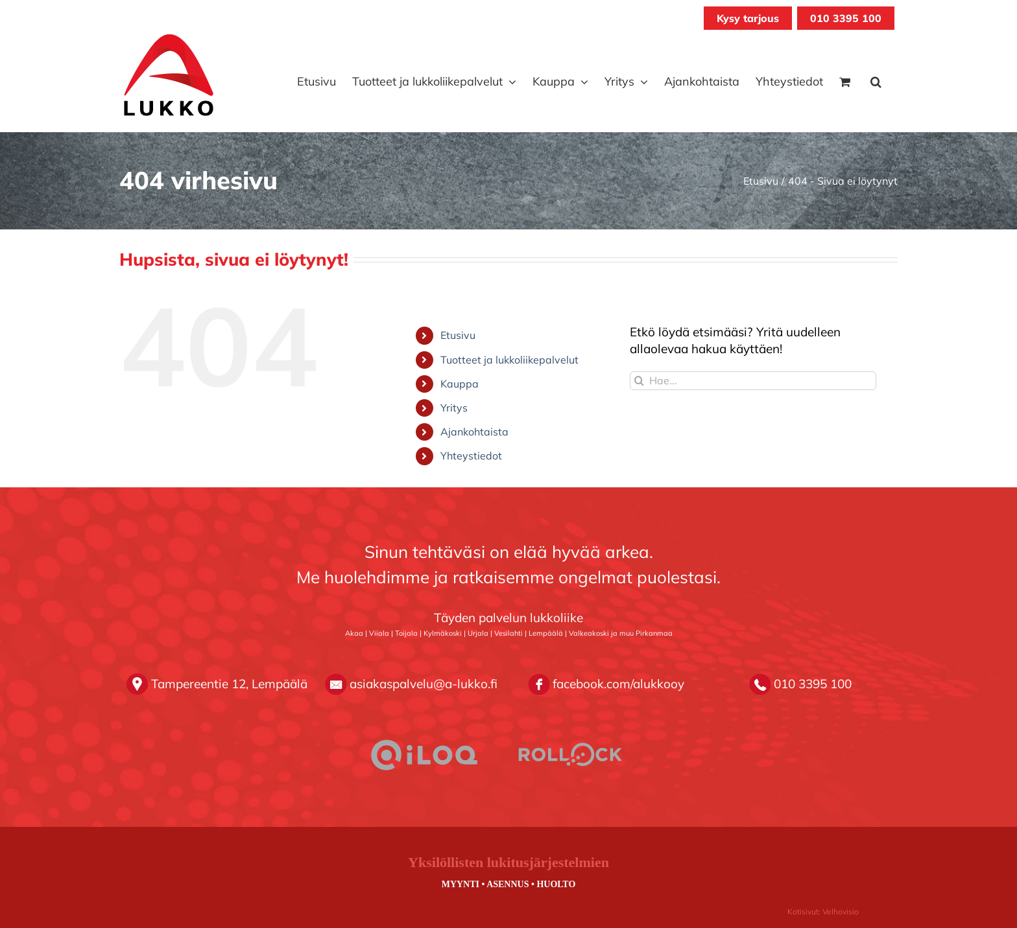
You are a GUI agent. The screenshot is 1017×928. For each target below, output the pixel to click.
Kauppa (459, 383)
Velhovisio (840, 911)
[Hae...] (753, 380)
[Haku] (639, 380)
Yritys (454, 407)
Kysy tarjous (748, 18)
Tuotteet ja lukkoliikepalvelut (509, 359)
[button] (875, 81)
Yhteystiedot (471, 455)
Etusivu (457, 335)
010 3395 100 (845, 18)
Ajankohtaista (474, 431)
